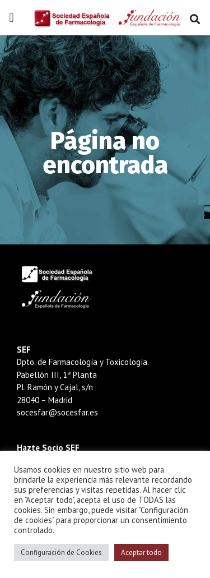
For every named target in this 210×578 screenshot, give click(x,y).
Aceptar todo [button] (141, 552)
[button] (11, 18)
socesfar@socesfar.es (57, 412)
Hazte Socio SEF (48, 447)
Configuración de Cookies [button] (61, 552)
